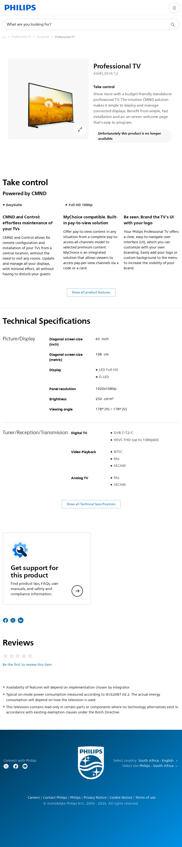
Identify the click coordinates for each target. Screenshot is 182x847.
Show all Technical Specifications (91, 504)
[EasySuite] (46, 37)
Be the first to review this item (27, 665)
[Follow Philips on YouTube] (25, 766)
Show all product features (91, 292)
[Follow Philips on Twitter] (6, 766)
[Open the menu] (174, 8)
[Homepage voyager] (7, 37)
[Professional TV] (24, 37)
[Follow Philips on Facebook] (15, 766)
